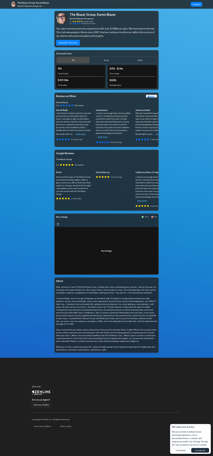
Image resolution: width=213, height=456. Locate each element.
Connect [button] (196, 4)
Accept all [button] (200, 450)
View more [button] (81, 134)
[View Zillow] (151, 96)
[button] (73, 60)
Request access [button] (68, 42)
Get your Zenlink (41, 404)
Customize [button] (181, 450)
